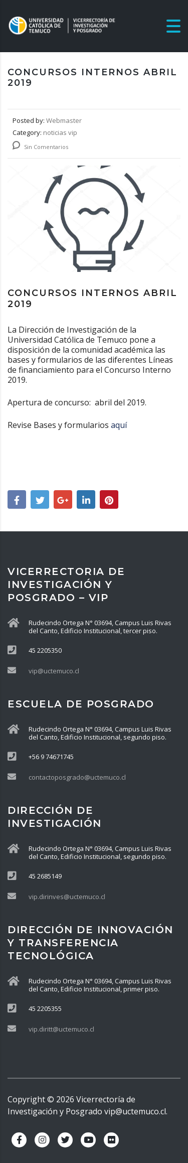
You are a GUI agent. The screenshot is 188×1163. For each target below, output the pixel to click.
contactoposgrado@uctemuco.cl (77, 777)
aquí (120, 424)
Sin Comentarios (40, 147)
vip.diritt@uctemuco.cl (61, 1029)
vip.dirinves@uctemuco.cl (67, 896)
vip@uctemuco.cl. (135, 1111)
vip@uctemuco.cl (54, 670)
